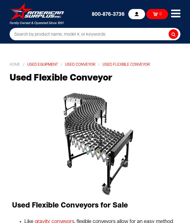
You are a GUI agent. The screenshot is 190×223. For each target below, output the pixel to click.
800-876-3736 (108, 14)
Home (15, 65)
